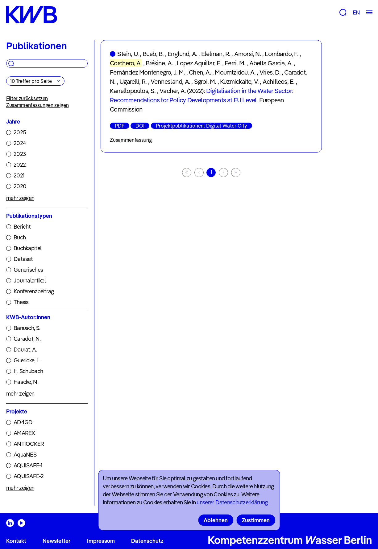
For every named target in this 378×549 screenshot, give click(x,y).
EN (356, 12)
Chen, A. (200, 72)
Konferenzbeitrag (34, 291)
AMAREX (24, 433)
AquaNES (25, 454)
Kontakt (16, 540)
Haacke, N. (26, 381)
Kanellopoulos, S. (133, 91)
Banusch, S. (27, 327)
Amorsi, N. (247, 54)
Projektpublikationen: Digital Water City (201, 126)
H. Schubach (28, 371)
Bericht (22, 226)
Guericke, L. (27, 360)
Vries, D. (270, 72)
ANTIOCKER (29, 443)
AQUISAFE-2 (29, 476)
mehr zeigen (20, 197)
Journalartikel (30, 280)
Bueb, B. (153, 54)
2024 (20, 143)
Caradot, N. (27, 338)
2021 (19, 175)
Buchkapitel (27, 248)
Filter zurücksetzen (27, 98)
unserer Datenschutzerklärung (232, 502)
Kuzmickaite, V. (239, 81)
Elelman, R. (215, 54)
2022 (20, 164)
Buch (20, 237)
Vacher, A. (173, 91)
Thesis (21, 302)
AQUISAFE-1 (28, 465)
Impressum (101, 540)
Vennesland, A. (170, 81)
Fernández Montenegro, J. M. (147, 72)
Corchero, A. (126, 63)
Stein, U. (128, 54)
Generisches (28, 269)
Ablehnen (216, 520)
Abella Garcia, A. (271, 63)
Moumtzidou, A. (235, 72)
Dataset (23, 258)
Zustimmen (256, 520)
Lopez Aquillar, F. (199, 63)
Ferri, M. (235, 63)
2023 (20, 153)
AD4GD (23, 422)
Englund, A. (182, 54)
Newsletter (56, 540)
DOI (139, 126)
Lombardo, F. (281, 54)
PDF (119, 126)
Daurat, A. (25, 349)
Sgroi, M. (205, 81)
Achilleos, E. (279, 81)
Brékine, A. (159, 63)
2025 (20, 132)
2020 (20, 186)
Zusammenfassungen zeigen (37, 105)
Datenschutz (147, 540)
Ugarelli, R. (133, 81)
